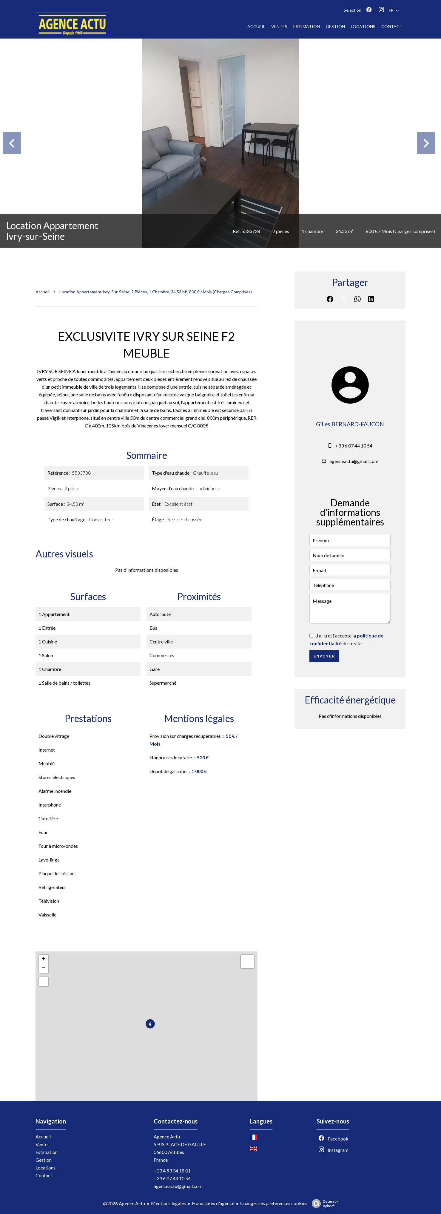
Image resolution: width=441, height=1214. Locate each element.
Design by (323, 1203)
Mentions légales (168, 1203)
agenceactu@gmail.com (353, 461)
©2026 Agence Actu (124, 1203)
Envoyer (324, 656)
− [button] (44, 968)
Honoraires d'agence (213, 1203)
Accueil (42, 291)
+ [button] (44, 959)
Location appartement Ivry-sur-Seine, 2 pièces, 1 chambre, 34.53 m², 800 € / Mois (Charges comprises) (155, 291)
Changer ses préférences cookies (273, 1203)
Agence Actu (167, 1136)
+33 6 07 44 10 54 (353, 445)
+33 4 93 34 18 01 (172, 1170)
